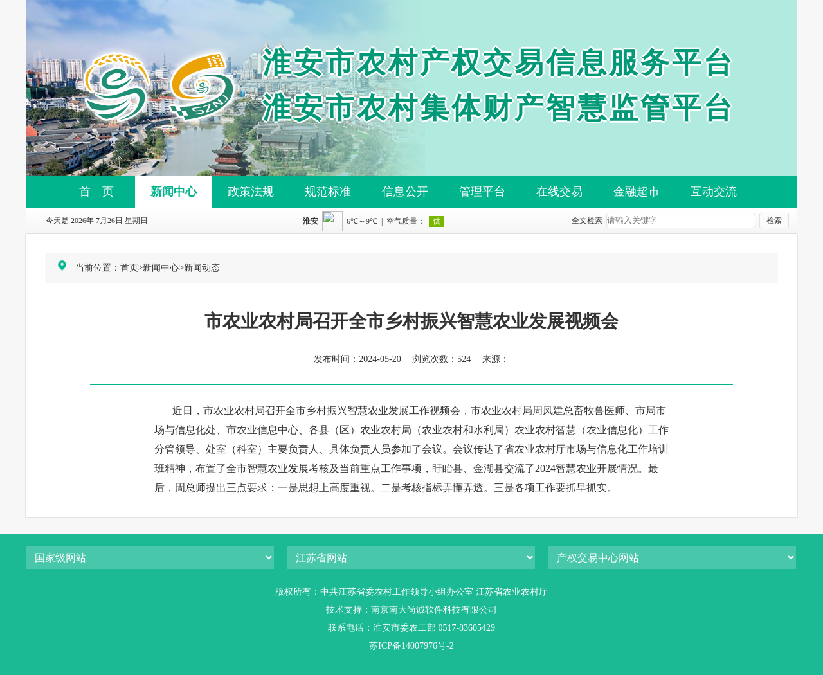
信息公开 (405, 191)
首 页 (96, 191)
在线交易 (559, 191)
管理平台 (482, 191)
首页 (129, 268)
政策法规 (251, 191)
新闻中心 (173, 191)
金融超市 (636, 191)
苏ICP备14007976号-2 (411, 646)
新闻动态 (202, 268)
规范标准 (328, 191)
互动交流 (714, 191)
